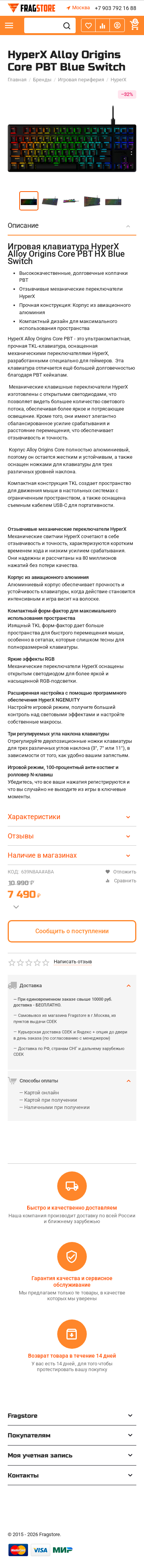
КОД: (13, 872)
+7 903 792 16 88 (115, 8)
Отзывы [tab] (70, 836)
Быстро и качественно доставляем (72, 1208)
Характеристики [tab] (70, 817)
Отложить (120, 872)
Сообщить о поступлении (71, 931)
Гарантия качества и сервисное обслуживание (72, 1281)
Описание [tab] (70, 225)
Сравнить (120, 880)
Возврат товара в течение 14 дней (72, 1356)
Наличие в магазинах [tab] (70, 855)
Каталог (9, 25)
